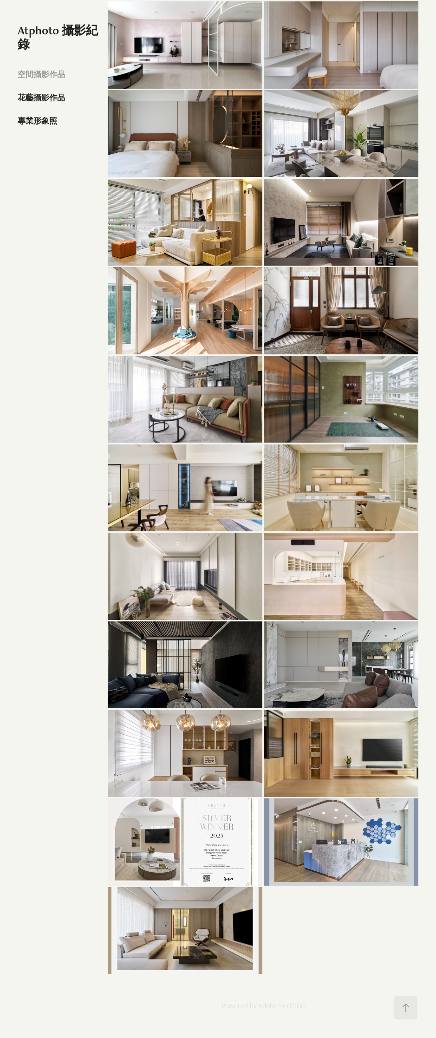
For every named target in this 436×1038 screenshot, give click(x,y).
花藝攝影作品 (41, 97)
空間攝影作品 (41, 74)
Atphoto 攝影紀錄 (58, 37)
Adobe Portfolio (281, 1006)
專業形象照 (37, 121)
